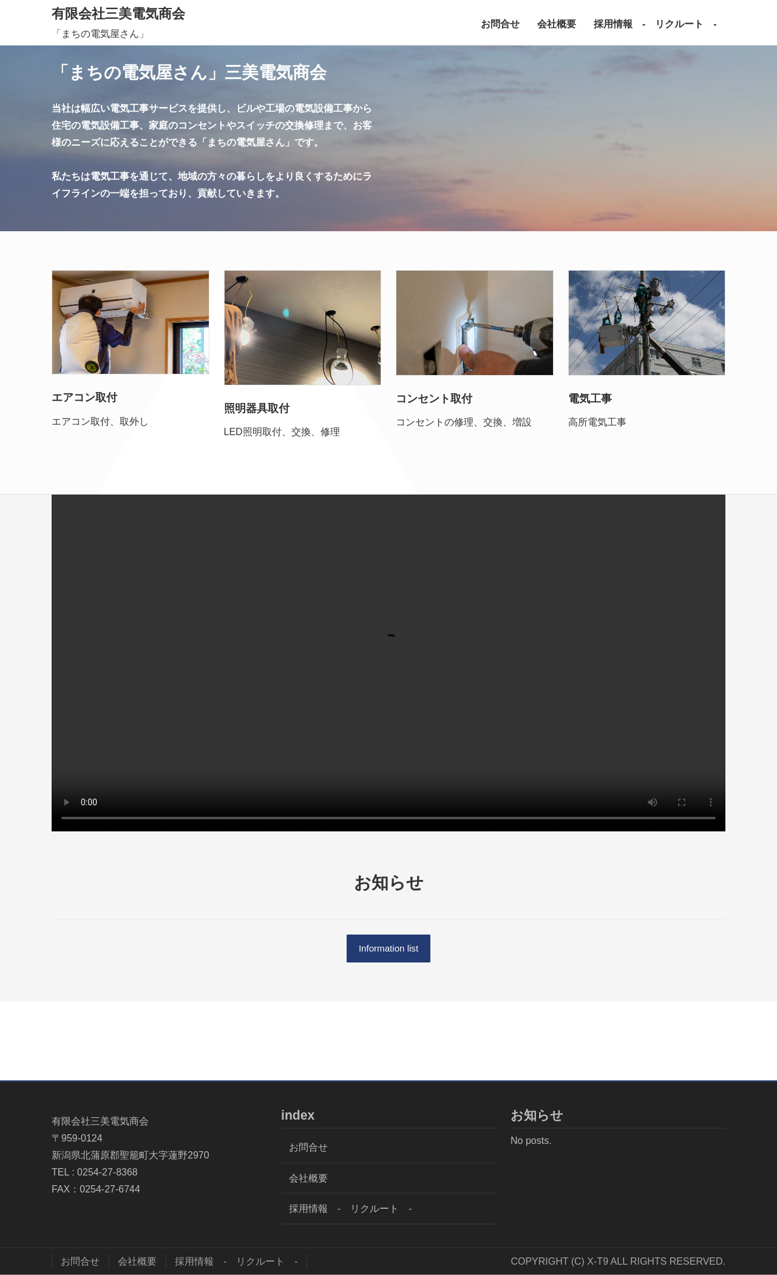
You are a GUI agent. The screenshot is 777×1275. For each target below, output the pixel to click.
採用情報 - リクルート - (655, 24)
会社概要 (556, 24)
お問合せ (500, 24)
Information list (388, 949)
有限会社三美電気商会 (118, 13)
